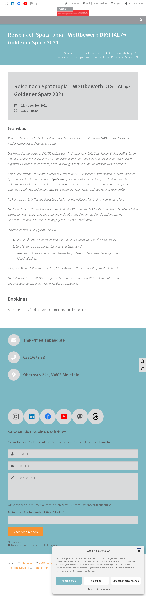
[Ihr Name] (73, 453)
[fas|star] (96, 416)
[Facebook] (19, 3)
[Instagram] (6, 3)
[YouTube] (25, 3)
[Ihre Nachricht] (73, 486)
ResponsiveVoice (19, 568)
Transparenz (41, 568)
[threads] (36, 4)
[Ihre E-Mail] (73, 465)
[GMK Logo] (73, 11)
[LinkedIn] (12, 3)
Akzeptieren (69, 580)
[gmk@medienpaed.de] (15, 340)
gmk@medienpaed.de (44, 340)
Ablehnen (96, 580)
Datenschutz (93, 589)
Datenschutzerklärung (96, 505)
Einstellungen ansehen (126, 580)
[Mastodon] (31, 3)
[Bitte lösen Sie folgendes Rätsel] (73, 520)
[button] (139, 550)
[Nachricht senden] (25, 531)
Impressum (105, 589)
